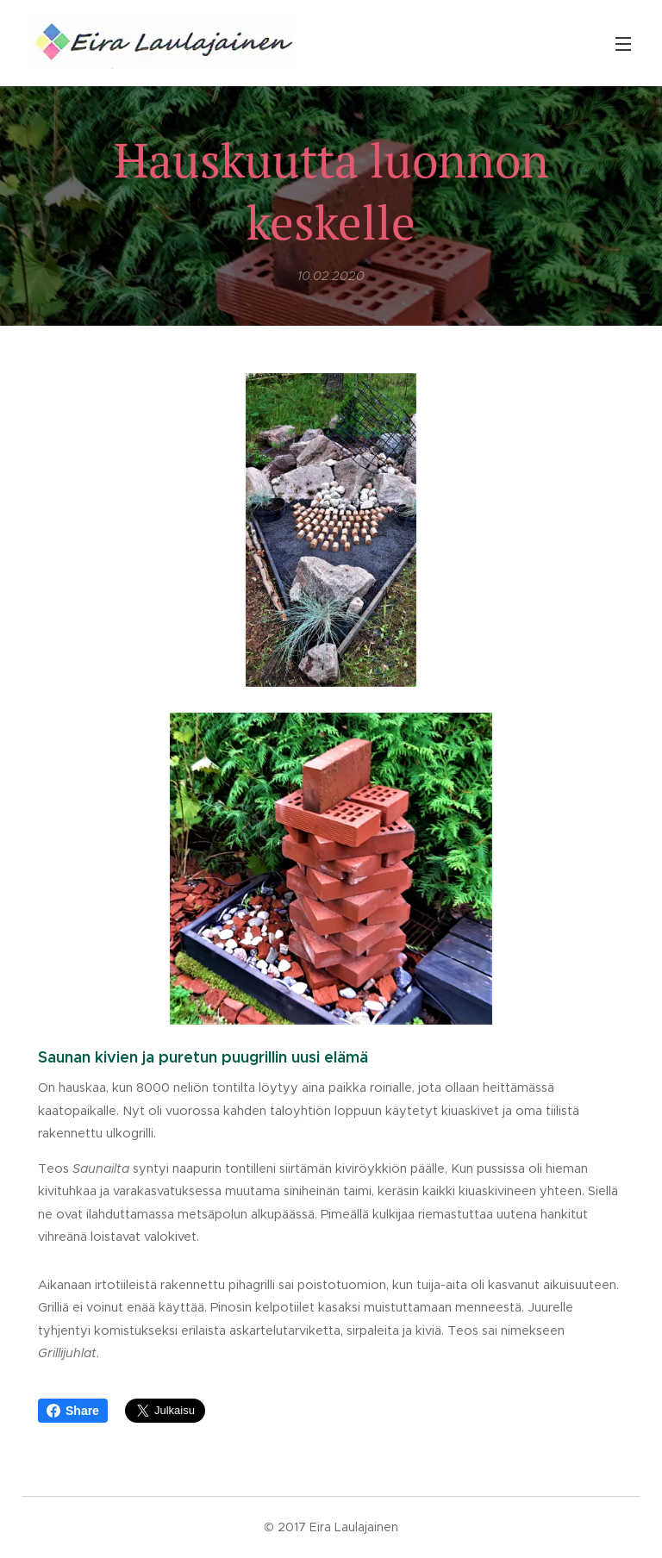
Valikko (623, 44)
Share (73, 1411)
